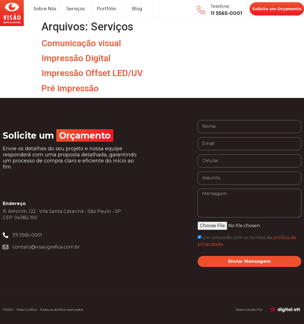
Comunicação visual (81, 43)
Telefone (220, 6)
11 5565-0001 (226, 13)
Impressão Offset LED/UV (92, 73)
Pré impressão (70, 88)
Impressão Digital (76, 58)
